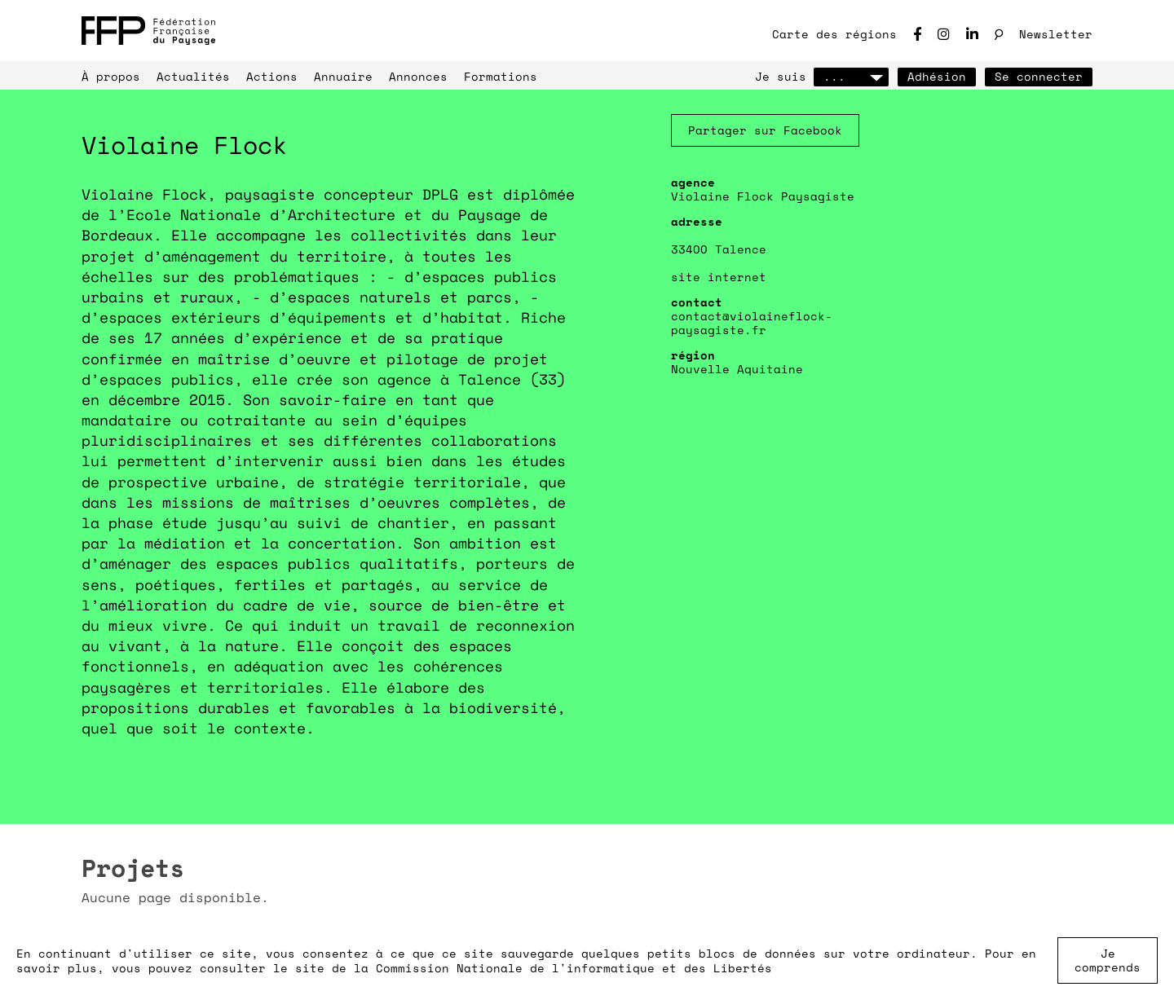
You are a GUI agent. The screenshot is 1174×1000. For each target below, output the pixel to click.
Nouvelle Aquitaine (737, 368)
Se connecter (1039, 76)
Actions (272, 76)
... (851, 76)
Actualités (193, 76)
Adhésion (936, 76)
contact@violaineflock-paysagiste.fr (751, 322)
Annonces (418, 76)
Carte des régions (834, 33)
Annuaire (343, 76)
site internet (718, 276)
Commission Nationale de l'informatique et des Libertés (574, 967)
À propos (111, 76)
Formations (500, 76)
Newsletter (1055, 33)
